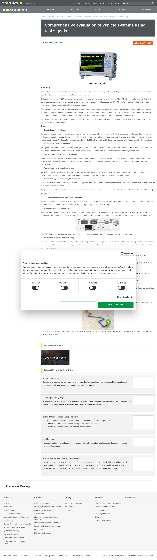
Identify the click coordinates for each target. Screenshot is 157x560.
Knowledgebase (101, 510)
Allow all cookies (115, 305)
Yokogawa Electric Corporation (15, 556)
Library (98, 9)
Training (98, 517)
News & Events (76, 3)
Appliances (8, 507)
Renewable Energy (11, 534)
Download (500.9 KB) (143, 43)
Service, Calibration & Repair (105, 507)
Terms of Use (63, 556)
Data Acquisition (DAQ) (53, 397)
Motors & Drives (10, 520)
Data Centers (9, 510)
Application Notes (74, 17)
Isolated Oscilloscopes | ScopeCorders (60, 417)
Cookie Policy (77, 556)
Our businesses (36, 556)
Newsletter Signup (113, 3)
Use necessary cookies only (78, 305)
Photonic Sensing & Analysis (14, 527)
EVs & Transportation (12, 514)
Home (44, 17)
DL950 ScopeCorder (52, 378)
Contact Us (146, 9)
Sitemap (88, 556)
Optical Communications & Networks (17, 524)
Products (75, 9)
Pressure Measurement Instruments (47, 523)
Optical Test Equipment (42, 503)
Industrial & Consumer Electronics (16, 517)
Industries (51, 9)
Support (122, 9)
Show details (123, 297)
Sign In (102, 3)
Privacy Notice (50, 556)
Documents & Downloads (74, 503)
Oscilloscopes (49, 439)
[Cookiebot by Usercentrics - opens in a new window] (123, 254)
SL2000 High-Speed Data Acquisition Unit (61, 458)
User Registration (101, 514)
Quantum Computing (11, 531)
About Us (87, 3)
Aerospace (8, 503)
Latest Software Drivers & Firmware (108, 503)
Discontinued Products (42, 533)
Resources (61, 17)
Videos (67, 510)
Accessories (38, 529)
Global (95, 3)
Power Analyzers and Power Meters (47, 507)
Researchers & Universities (14, 538)
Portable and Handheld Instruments (47, 526)
